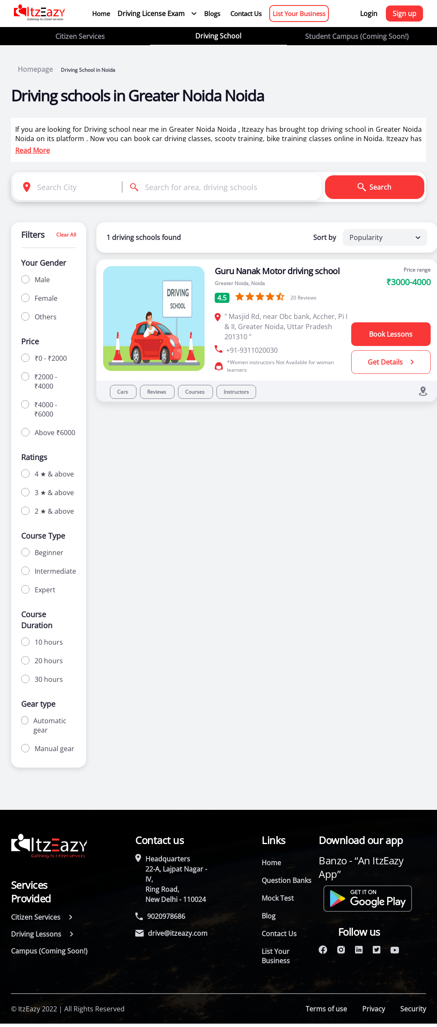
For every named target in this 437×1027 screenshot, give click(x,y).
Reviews (157, 391)
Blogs (212, 13)
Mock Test (278, 898)
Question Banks (286, 880)
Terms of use (326, 1008)
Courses (195, 391)
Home (101, 13)
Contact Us (246, 13)
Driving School (218, 36)
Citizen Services (80, 36)
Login (368, 13)
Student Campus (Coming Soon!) (357, 36)
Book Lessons (390, 334)
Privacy (373, 1008)
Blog (269, 916)
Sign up (404, 13)
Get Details (391, 362)
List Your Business (299, 13)
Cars (123, 391)
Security (413, 1008)
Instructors (236, 391)
